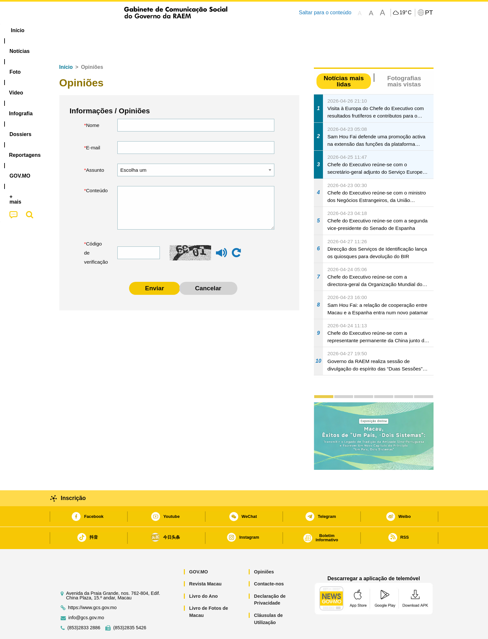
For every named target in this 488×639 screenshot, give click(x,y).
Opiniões (264, 552)
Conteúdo (97, 170)
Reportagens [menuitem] (259, 30)
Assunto (95, 150)
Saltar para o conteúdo (325, 12)
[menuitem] (98, 30)
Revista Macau (205, 564)
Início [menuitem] (67, 30)
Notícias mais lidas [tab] (344, 61)
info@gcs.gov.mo (86, 597)
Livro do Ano (203, 576)
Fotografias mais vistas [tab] (404, 61)
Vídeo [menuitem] (153, 30)
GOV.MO (198, 552)
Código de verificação (96, 233)
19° (405, 12)
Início (66, 47)
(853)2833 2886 (84, 608)
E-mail (93, 128)
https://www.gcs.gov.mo (92, 587)
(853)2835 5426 (129, 608)
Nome (92, 105)
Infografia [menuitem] (184, 30)
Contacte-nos (269, 564)
